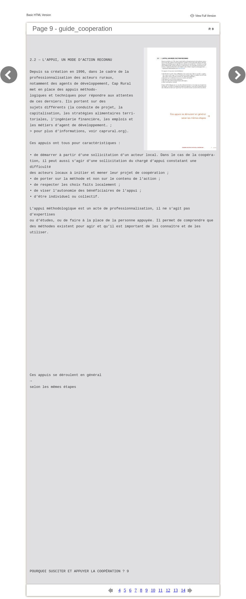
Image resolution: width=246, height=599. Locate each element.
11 (160, 590)
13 (175, 590)
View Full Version (205, 15)
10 (153, 590)
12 (168, 590)
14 (183, 590)
